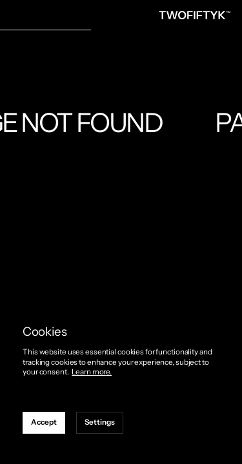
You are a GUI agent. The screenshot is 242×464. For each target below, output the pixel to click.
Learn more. (92, 371)
